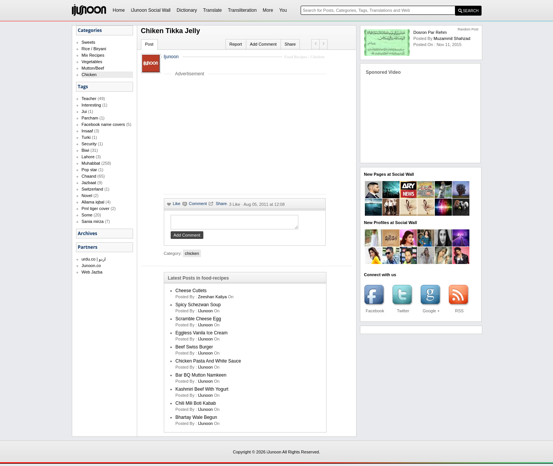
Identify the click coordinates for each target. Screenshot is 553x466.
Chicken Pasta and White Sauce (208, 363)
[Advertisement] (228, 135)
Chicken (89, 74)
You (283, 10)
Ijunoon (171, 56)
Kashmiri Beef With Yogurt (202, 391)
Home (119, 10)
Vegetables (92, 61)
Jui (84, 111)
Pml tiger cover (95, 208)
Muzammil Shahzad (452, 38)
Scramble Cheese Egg (198, 321)
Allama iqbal (93, 202)
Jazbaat (89, 182)
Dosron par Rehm (430, 32)
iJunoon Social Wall (151, 10)
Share (290, 44)
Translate (212, 10)
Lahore (88, 156)
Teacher (89, 98)
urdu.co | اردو (94, 259)
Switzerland (92, 189)
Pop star (89, 169)
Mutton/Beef (93, 68)
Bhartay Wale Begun (196, 419)
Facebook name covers (103, 124)
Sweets (88, 42)
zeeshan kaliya (212, 299)
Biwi (85, 150)
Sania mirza (93, 221)
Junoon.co (91, 265)
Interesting (91, 105)
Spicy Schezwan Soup (198, 307)
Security (89, 144)
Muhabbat (91, 163)
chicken (192, 255)
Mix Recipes (93, 55)
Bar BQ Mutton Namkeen (201, 377)
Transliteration (242, 10)
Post (149, 44)
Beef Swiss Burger (194, 349)
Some (87, 215)
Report (236, 44)
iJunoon (206, 313)
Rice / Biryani (94, 48)
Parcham (90, 118)
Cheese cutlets (191, 293)
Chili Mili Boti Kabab (196, 405)
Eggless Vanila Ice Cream (202, 335)
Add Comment (263, 44)
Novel (87, 195)
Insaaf (87, 131)
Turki (86, 137)
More (268, 10)
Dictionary (187, 10)
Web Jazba (92, 272)
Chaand (89, 176)
